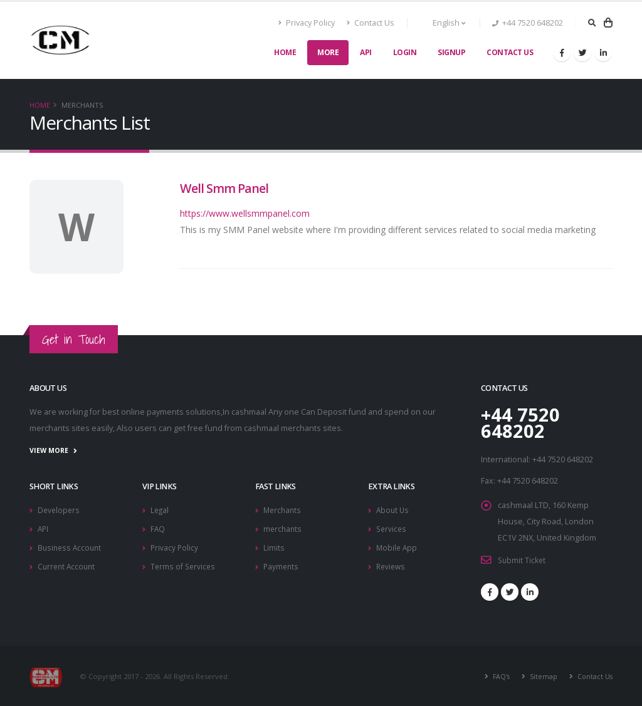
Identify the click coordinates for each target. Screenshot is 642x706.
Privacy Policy (307, 23)
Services (392, 527)
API (366, 52)
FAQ (158, 527)
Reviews (392, 563)
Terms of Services (184, 563)
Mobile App (397, 545)
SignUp (451, 52)
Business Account (71, 545)
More (328, 52)
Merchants (283, 509)
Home (285, 52)
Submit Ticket (522, 559)
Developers (60, 509)
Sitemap (541, 675)
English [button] (442, 23)
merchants (283, 527)
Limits (274, 545)
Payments (281, 563)
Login (405, 52)
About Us (393, 509)
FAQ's (498, 675)
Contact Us (370, 23)
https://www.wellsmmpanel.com (245, 213)
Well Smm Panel (224, 188)
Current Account (68, 563)
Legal (160, 509)
